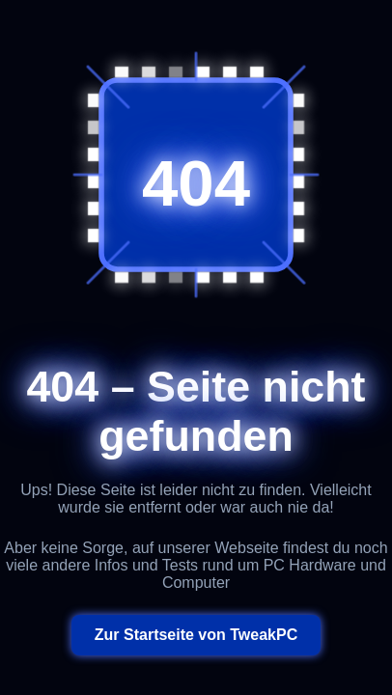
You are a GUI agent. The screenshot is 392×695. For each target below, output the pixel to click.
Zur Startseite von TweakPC (196, 634)
